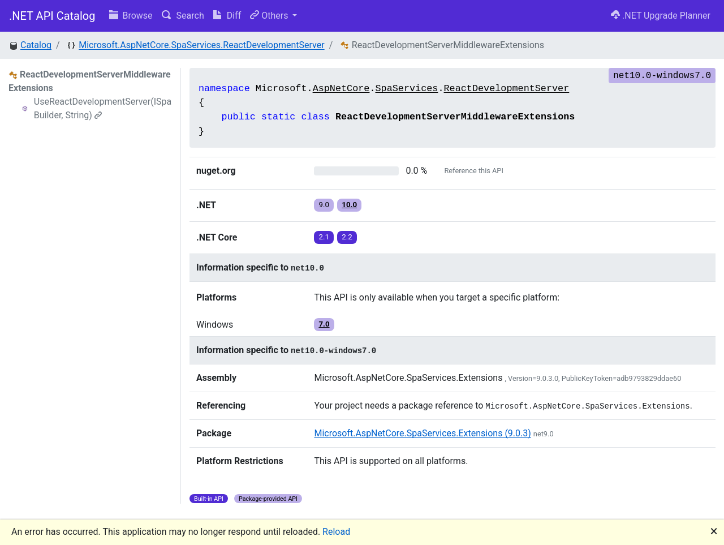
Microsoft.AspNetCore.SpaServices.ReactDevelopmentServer (201, 45)
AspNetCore (341, 88)
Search (183, 15)
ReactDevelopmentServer (507, 88)
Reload (336, 531)
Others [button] (270, 15)
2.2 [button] (347, 237)
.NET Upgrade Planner (660, 15)
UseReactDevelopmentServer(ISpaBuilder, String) (103, 108)
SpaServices (407, 88)
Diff (227, 15)
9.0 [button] (323, 204)
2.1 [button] (323, 237)
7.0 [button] (323, 324)
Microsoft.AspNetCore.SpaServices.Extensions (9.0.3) (422, 433)
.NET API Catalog (52, 16)
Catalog (35, 45)
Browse (131, 15)
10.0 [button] (349, 204)
